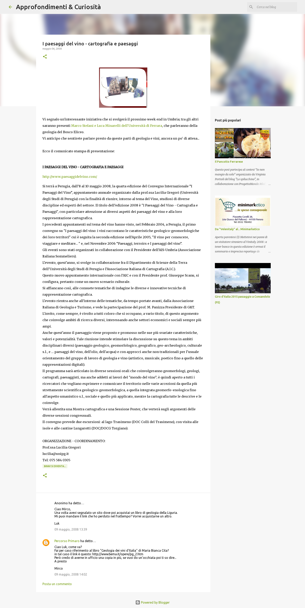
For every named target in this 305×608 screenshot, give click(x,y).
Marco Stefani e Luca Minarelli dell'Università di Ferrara (116, 126)
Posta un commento (57, 584)
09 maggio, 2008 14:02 (70, 574)
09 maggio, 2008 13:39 (70, 529)
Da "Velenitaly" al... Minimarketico (237, 229)
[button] (44, 57)
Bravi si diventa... (55, 466)
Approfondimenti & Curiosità (58, 6)
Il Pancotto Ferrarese (229, 161)
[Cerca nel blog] (276, 7)
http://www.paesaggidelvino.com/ (69, 177)
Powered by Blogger (152, 602)
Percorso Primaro (67, 541)
